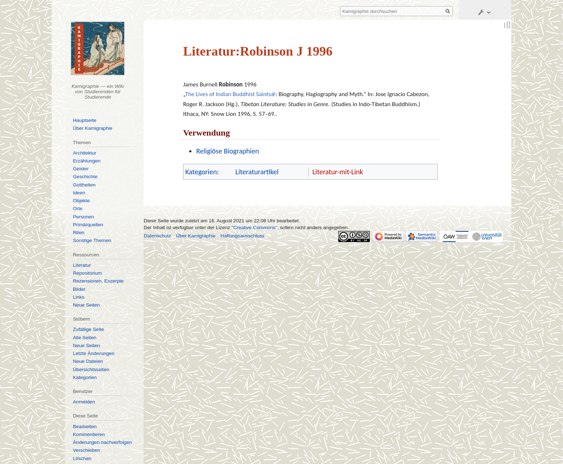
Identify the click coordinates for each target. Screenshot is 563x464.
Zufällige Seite (88, 329)
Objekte (81, 200)
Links (78, 297)
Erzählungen (87, 161)
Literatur (82, 265)
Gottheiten (84, 185)
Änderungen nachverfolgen (102, 442)
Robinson (231, 84)
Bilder (79, 289)
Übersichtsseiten (91, 369)
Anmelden (84, 401)
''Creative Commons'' (255, 227)
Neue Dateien (88, 361)
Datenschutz (157, 235)
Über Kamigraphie (92, 128)
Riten (78, 232)
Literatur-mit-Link (337, 171)
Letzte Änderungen (94, 353)
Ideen (79, 192)
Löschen (82, 458)
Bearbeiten (85, 426)
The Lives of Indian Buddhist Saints (228, 94)
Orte (78, 208)
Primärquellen (88, 224)
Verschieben (86, 450)
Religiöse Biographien (227, 151)
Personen (83, 216)
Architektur (84, 153)
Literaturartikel (256, 171)
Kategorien (201, 171)
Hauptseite (84, 120)
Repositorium (87, 273)
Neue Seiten (86, 305)
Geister (81, 168)
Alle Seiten (84, 337)
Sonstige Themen (92, 240)
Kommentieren (89, 434)
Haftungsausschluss (242, 235)
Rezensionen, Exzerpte (98, 281)
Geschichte (85, 176)
